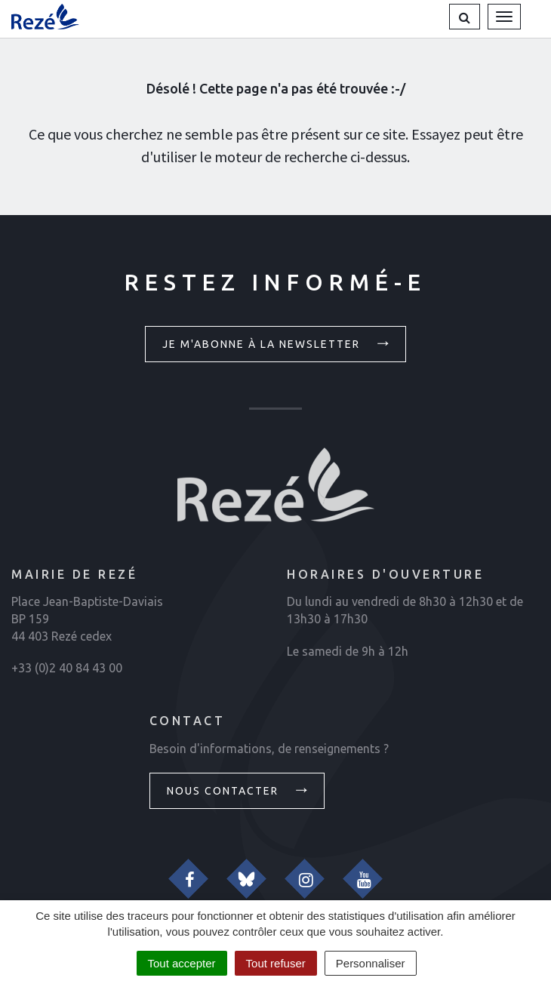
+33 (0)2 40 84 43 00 (66, 668)
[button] (464, 16)
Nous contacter (239, 789)
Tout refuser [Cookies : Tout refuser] (276, 963)
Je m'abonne (277, 343)
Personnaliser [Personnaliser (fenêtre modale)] (370, 963)
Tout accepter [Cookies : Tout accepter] (182, 963)
